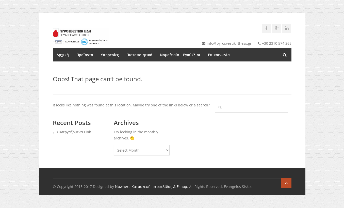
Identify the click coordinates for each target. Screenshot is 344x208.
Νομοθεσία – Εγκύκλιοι (180, 54)
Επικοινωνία (219, 54)
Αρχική (63, 54)
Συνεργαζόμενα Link (74, 132)
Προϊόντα (84, 54)
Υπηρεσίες (110, 54)
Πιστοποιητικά (139, 54)
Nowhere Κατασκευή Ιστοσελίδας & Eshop (151, 186)
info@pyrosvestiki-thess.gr (229, 43)
